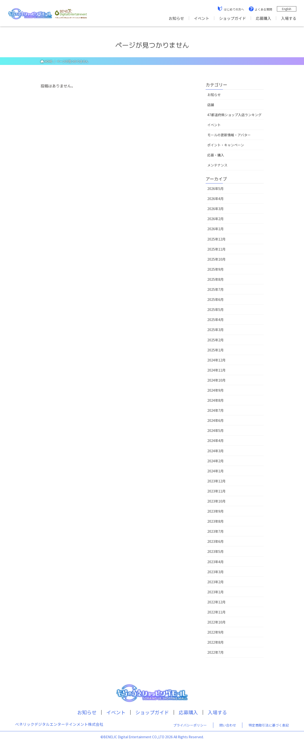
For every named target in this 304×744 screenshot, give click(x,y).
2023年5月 (215, 551)
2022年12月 (216, 602)
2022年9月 (215, 632)
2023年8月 (215, 521)
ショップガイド (232, 18)
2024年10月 (216, 380)
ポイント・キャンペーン (225, 145)
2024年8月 (215, 400)
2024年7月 (215, 410)
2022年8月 (215, 642)
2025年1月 (215, 350)
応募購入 (263, 18)
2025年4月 (215, 319)
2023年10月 (216, 501)
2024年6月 (215, 420)
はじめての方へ (234, 9)
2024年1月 (215, 471)
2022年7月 (215, 652)
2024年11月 (216, 370)
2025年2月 (215, 340)
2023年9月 (215, 511)
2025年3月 (215, 329)
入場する (288, 18)
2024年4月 (215, 440)
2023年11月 (216, 491)
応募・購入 (215, 155)
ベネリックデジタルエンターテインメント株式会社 (59, 724)
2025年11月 (216, 249)
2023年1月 (215, 591)
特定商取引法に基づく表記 (269, 725)
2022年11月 (216, 612)
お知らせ (176, 18)
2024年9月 (215, 390)
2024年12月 (216, 360)
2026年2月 (215, 218)
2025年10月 (216, 259)
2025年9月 (215, 269)
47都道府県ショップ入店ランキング (234, 114)
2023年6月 (215, 541)
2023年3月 (215, 571)
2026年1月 (215, 228)
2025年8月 (215, 279)
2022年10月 (216, 622)
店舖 (210, 104)
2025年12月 (216, 239)
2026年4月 (215, 198)
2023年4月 (215, 561)
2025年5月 (215, 309)
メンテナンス (217, 165)
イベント (201, 18)
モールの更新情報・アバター (229, 134)
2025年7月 (215, 289)
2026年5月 (215, 188)
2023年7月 (215, 531)
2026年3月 (215, 208)
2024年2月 (215, 460)
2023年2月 (215, 581)
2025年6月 (215, 299)
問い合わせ (227, 725)
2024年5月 (215, 430)
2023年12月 (216, 481)
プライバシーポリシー (190, 725)
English (286, 9)
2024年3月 (215, 450)
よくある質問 (263, 9)
